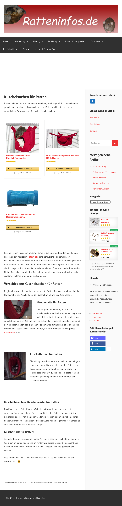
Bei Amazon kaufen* (24, 169)
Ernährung (54, 41)
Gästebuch (94, 117)
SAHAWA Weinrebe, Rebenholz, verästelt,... (108, 234)
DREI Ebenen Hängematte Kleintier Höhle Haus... (62, 157)
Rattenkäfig (33, 256)
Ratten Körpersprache (74, 41)
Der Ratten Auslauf (101, 188)
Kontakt (93, 131)
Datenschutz (98, 313)
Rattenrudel (9, 332)
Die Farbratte (10, 49)
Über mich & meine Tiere (47, 49)
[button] (97, 338)
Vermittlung (95, 124)
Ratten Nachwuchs (101, 183)
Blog (26, 49)
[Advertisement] (61, 71)
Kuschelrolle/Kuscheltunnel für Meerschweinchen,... (20, 215)
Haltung (38, 41)
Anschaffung (21, 41)
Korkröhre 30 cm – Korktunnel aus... (107, 250)
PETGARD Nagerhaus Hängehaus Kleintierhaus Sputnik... (106, 221)
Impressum (97, 317)
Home (5, 41)
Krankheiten (97, 41)
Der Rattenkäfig (99, 166)
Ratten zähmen (99, 177)
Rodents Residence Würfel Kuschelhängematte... (18, 157)
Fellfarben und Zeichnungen (104, 172)
